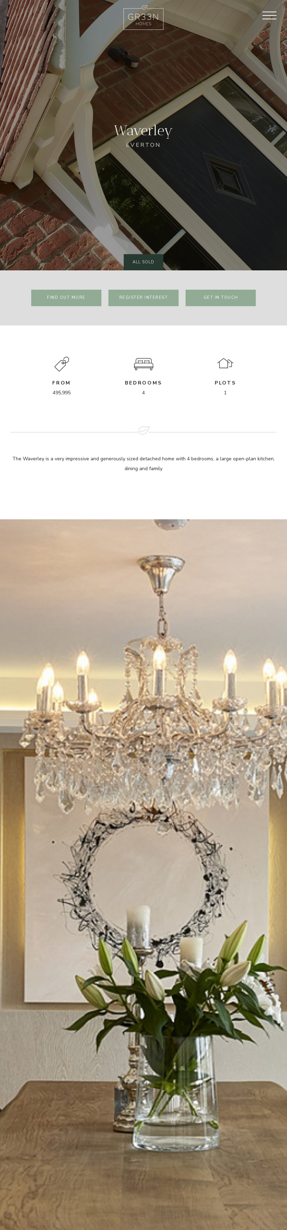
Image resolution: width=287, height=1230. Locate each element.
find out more (66, 297)
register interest (143, 297)
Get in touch (220, 297)
